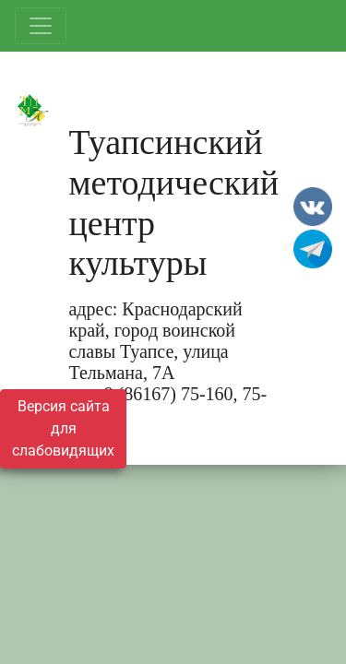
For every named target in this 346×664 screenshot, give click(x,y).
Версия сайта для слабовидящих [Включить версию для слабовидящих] (63, 428)
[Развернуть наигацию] (40, 25)
